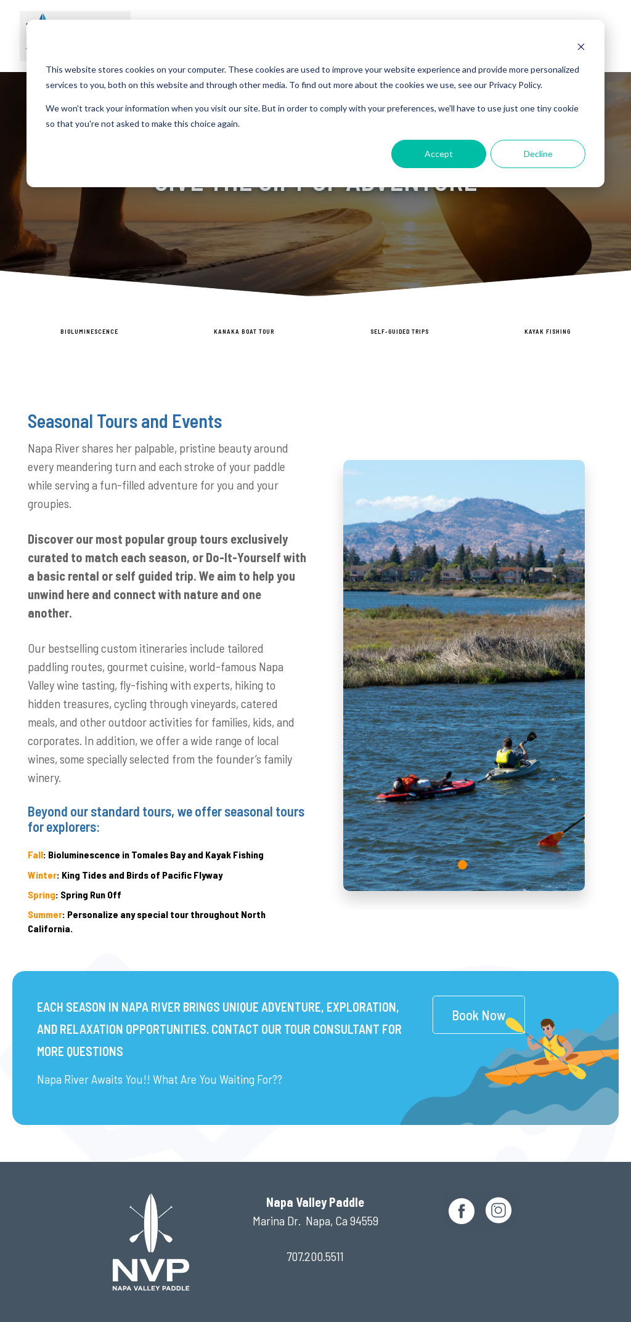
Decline (538, 153)
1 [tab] (464, 866)
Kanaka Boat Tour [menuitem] (244, 331)
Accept (439, 153)
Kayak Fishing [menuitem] (547, 331)
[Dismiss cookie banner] (581, 46)
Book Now (479, 1015)
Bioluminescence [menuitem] (89, 331)
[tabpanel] (464, 675)
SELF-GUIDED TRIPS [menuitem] (399, 331)
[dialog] (315, 103)
